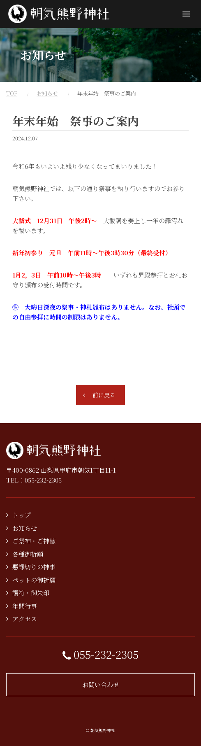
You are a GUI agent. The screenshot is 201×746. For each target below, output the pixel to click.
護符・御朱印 (30, 592)
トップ (21, 515)
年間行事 (24, 605)
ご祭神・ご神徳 (33, 540)
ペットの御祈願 (33, 580)
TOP (11, 93)
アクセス (24, 618)
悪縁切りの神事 (33, 566)
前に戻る (104, 395)
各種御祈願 (27, 554)
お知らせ (47, 93)
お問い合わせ (100, 684)
